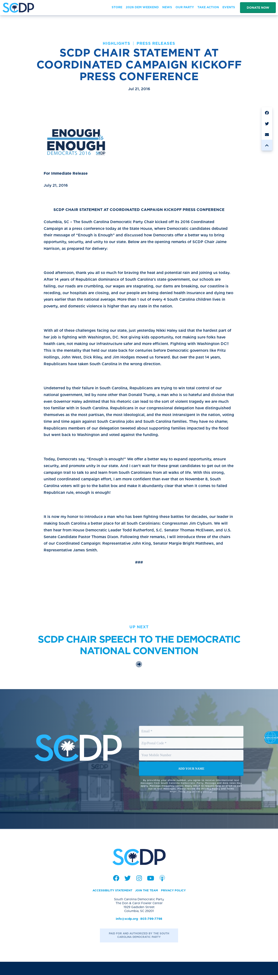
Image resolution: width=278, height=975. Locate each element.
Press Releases (156, 43)
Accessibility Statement (110, 903)
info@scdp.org (127, 932)
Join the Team (147, 903)
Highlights (116, 43)
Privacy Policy (176, 903)
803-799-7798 (151, 932)
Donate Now (258, 7)
